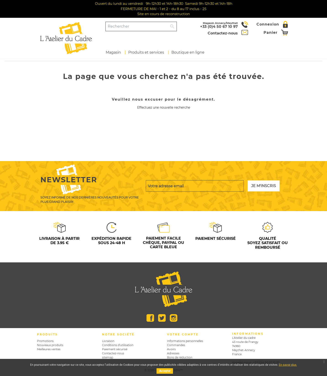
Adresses (173, 353)
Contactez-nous (113, 353)
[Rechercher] (137, 26)
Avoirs (171, 349)
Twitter (162, 318)
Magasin (113, 52)
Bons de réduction (179, 357)
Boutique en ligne (187, 52)
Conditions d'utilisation (117, 345)
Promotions (45, 341)
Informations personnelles (185, 341)
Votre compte (183, 334)
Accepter (164, 371)
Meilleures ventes (48, 349)
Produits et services (146, 52)
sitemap (107, 357)
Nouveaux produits (50, 345)
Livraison (108, 341)
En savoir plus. (288, 364)
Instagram (173, 318)
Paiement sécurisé (114, 349)
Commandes (176, 345)
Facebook (150, 318)
